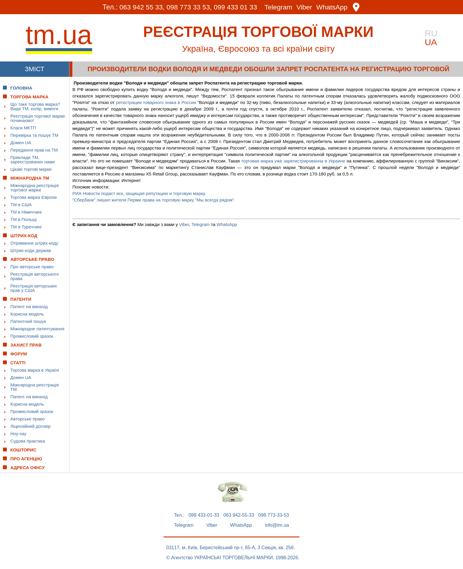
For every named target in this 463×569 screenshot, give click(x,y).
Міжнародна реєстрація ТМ (34, 387)
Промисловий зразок (31, 336)
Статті (17, 362)
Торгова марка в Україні (34, 370)
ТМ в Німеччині (26, 212)
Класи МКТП (23, 128)
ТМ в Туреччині (25, 227)
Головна (21, 87)
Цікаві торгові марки (30, 169)
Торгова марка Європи (33, 197)
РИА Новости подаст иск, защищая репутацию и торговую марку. (139, 193)
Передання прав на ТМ (34, 150)
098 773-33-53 (273, 515)
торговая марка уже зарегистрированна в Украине (293, 160)
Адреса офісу (27, 467)
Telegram (279, 7)
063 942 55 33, (141, 7)
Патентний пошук (28, 321)
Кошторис (23, 449)
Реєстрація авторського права (34, 276)
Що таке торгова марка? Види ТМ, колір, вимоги (35, 106)
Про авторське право (32, 266)
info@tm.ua (277, 525)
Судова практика (27, 441)
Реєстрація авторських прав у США (33, 288)
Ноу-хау (18, 433)
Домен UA (20, 142)
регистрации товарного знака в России (156, 102)
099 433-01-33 (203, 515)
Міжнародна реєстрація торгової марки (34, 187)
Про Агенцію (26, 458)
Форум (18, 353)
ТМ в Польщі (23, 219)
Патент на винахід (29, 306)
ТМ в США (21, 204)
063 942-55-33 (239, 515)
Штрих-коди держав (30, 250)
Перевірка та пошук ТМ (34, 135)
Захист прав (26, 344)
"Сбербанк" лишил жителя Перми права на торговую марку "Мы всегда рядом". (153, 199)
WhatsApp (332, 7)
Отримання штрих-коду (34, 243)
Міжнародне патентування (37, 328)
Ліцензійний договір (30, 426)
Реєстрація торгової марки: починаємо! (38, 118)
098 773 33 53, (189, 7)
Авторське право (27, 419)
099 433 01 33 (235, 7)
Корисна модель (27, 314)
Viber (304, 7)
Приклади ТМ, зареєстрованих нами (32, 159)
